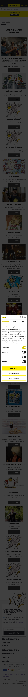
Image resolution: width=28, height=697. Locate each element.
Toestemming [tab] (5, 321)
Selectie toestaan (14, 373)
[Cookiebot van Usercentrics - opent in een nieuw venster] (20, 317)
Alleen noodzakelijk (14, 378)
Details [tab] (14, 321)
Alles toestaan (14, 368)
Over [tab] (23, 321)
